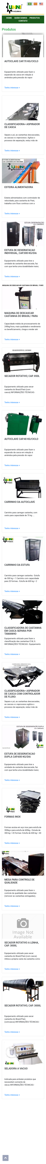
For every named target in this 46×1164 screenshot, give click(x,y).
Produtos (35, 18)
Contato (23, 21)
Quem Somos (20, 18)
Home (9, 18)
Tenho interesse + (12, 87)
